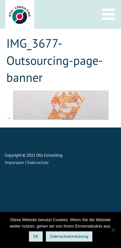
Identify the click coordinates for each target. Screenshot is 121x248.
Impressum (14, 162)
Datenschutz (38, 162)
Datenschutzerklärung (69, 236)
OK (36, 236)
